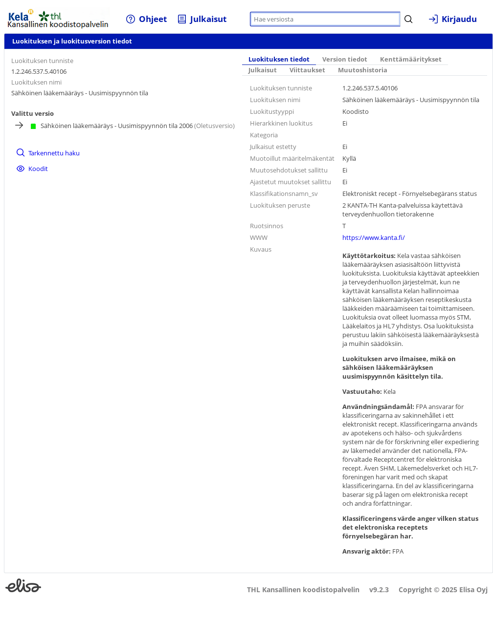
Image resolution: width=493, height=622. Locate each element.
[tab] (279, 60)
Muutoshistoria (362, 70)
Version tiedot (344, 59)
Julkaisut (262, 70)
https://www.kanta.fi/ (373, 237)
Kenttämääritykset (411, 59)
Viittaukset (307, 70)
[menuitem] (146, 19)
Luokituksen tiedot (279, 59)
